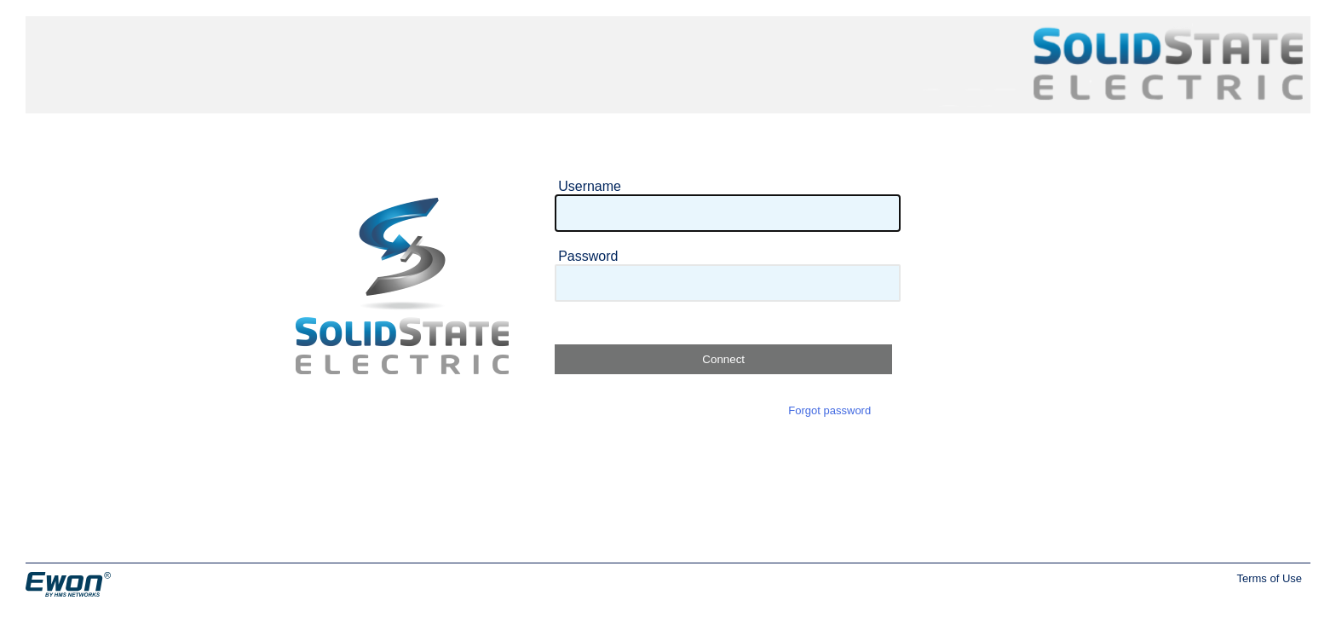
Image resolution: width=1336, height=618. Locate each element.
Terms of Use (1269, 578)
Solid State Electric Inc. (1113, 39)
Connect (723, 359)
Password (588, 256)
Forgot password (829, 410)
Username (589, 186)
